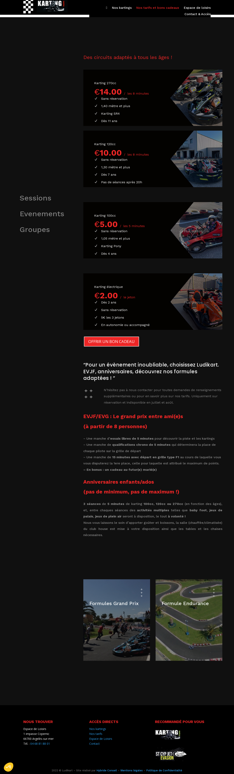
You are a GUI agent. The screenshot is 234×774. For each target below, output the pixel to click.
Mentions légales (131, 770)
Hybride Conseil (106, 770)
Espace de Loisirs (100, 739)
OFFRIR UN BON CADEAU (111, 341)
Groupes (35, 229)
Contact (94, 744)
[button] (9, 767)
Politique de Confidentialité (164, 770)
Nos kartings (122, 8)
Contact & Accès (197, 14)
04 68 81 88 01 (40, 744)
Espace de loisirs (197, 8)
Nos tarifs (95, 734)
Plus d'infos (193, 99)
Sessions (35, 198)
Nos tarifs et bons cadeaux (157, 8)
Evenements (42, 213)
